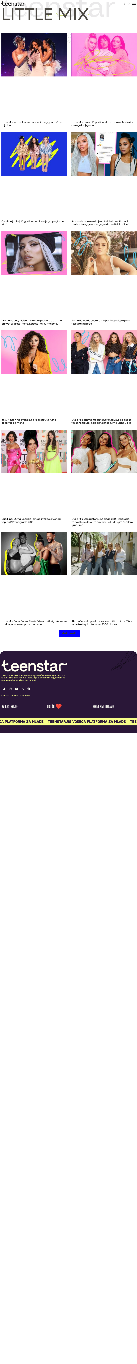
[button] (69, 633)
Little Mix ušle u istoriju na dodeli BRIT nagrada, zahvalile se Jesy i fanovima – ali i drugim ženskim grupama (102, 522)
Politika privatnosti (21, 696)
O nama (5, 696)
